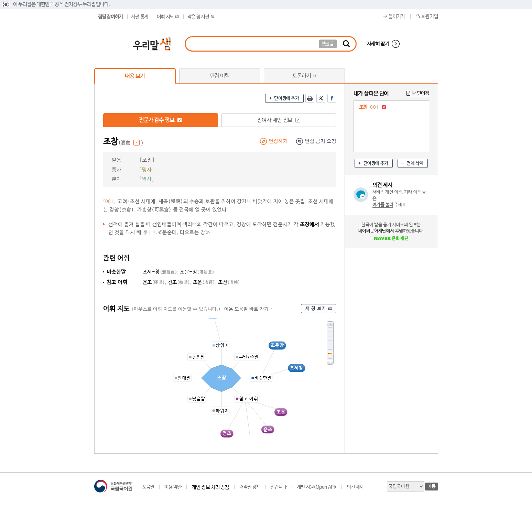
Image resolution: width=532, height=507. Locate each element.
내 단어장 (420, 93)
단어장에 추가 (286, 98)
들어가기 (396, 16)
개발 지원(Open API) (316, 487)
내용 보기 (135, 76)
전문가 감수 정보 (160, 120)
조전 (229, 282)
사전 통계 (139, 17)
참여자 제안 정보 (278, 120)
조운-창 (197, 272)
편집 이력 (220, 76)
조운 (204, 282)
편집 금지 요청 (320, 141)
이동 (431, 486)
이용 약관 (172, 487)
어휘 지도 (168, 17)
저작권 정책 (249, 487)
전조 (179, 282)
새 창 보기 (315, 308)
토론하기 (304, 76)
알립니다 (278, 487)
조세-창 (160, 272)
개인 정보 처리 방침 (210, 487)
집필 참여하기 (110, 17)
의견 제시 (355, 487)
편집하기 (278, 141)
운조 (154, 282)
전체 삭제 (414, 163)
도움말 (148, 487)
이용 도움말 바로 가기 (246, 309)
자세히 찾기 (378, 44)
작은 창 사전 (200, 17)
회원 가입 (429, 16)
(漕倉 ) (130, 143)
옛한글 (328, 43)
